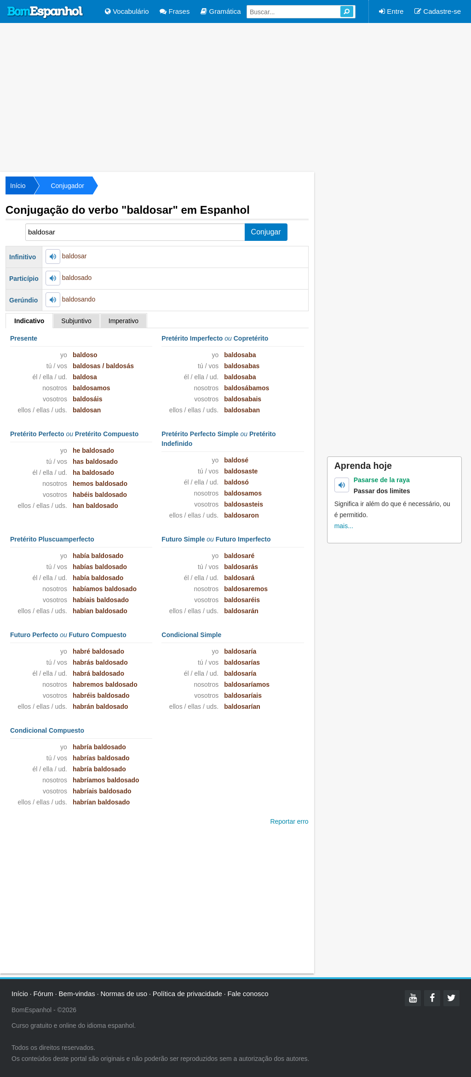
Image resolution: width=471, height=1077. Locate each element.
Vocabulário (127, 11)
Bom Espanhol (45, 12)
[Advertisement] (235, 96)
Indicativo (29, 321)
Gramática (221, 11)
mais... (343, 526)
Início (17, 185)
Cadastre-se (437, 11)
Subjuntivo (76, 321)
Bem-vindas (77, 993)
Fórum (43, 993)
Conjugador (67, 185)
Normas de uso (123, 993)
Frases (175, 11)
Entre (391, 11)
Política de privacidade (187, 993)
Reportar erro (289, 821)
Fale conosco (247, 993)
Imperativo (123, 321)
